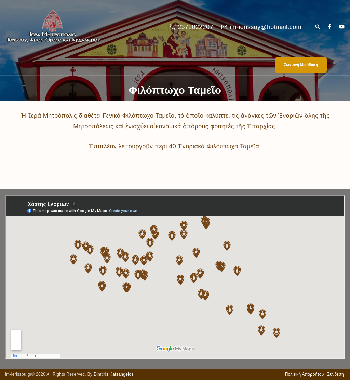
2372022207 (195, 27)
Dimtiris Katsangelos (114, 374)
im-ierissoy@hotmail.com (265, 27)
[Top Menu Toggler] (339, 65)
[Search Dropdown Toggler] (317, 27)
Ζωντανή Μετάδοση (301, 65)
